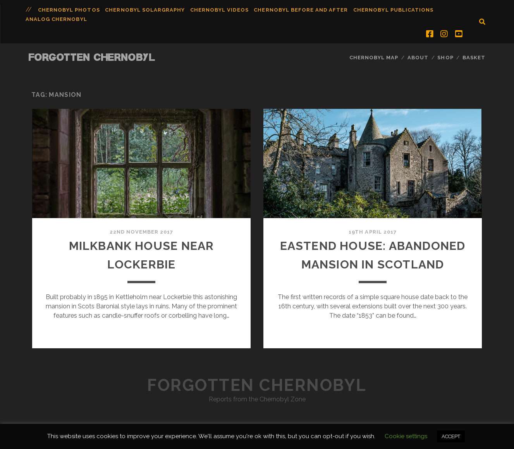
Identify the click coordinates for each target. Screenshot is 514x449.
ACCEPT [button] (451, 436)
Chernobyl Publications (393, 10)
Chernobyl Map (374, 57)
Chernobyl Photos (69, 10)
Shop (445, 57)
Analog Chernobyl (56, 19)
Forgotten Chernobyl (92, 57)
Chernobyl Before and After (301, 10)
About (417, 57)
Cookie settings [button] (406, 436)
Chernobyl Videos (219, 10)
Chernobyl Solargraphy (145, 10)
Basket (473, 57)
